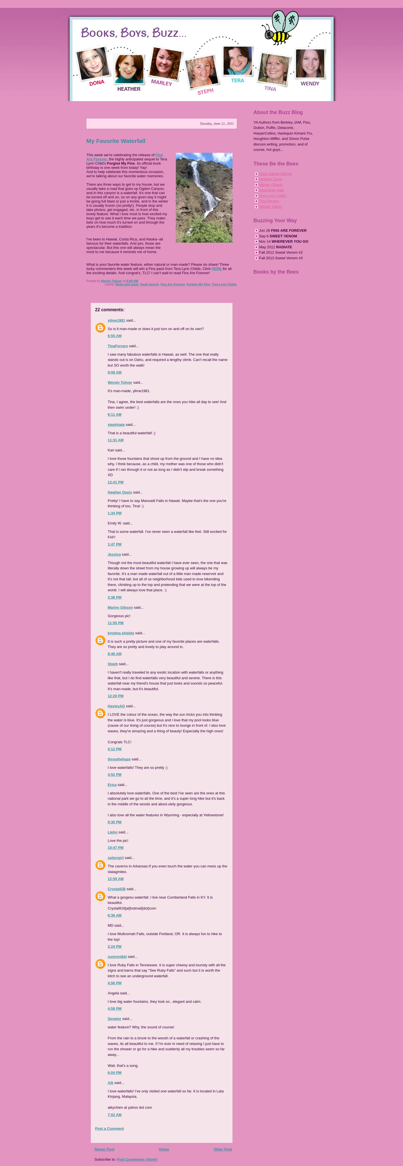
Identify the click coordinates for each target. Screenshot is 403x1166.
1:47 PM (115, 544)
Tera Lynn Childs (224, 284)
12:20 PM (116, 696)
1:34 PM (115, 513)
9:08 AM (115, 372)
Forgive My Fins (198, 284)
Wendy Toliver (120, 382)
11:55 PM (116, 623)
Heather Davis (120, 492)
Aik (110, 1083)
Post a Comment (109, 1128)
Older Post (223, 1149)
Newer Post (105, 1149)
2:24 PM (115, 946)
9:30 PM (115, 822)
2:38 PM (115, 597)
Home (164, 1149)
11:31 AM (116, 440)
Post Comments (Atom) (137, 1159)
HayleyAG (116, 706)
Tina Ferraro (269, 201)
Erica (112, 785)
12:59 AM (116, 879)
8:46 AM (115, 654)
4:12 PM (115, 749)
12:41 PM (116, 482)
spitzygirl (116, 858)
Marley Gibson (120, 607)
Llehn (113, 832)
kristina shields (121, 633)
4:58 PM (115, 1008)
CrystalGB (117, 889)
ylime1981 (116, 320)
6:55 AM (115, 336)
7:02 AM (115, 1115)
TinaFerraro (118, 346)
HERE (217, 269)
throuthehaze (119, 759)
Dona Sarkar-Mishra (275, 174)
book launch (150, 284)
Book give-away (127, 284)
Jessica (114, 554)
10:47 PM (116, 847)
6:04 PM (115, 1072)
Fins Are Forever (172, 284)
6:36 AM (115, 915)
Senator (114, 1019)
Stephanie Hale (271, 190)
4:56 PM (115, 983)
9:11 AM (115, 414)
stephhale (116, 424)
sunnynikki (117, 956)
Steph (113, 664)
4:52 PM (115, 774)
